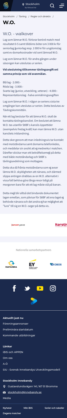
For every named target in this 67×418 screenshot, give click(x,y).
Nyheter (7, 408)
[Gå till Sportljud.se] (20, 225)
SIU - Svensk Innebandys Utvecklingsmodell (31, 370)
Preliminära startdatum (18, 330)
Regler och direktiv (41, 16)
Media (7, 398)
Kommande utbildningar (19, 335)
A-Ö (5, 364)
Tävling (22, 16)
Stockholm (9, 16)
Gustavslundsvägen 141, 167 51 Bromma (33, 386)
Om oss (8, 358)
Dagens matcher (12, 413)
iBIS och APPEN (13, 352)
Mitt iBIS (28, 408)
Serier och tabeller (54, 408)
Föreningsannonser (15, 324)
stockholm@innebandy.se (25, 392)
